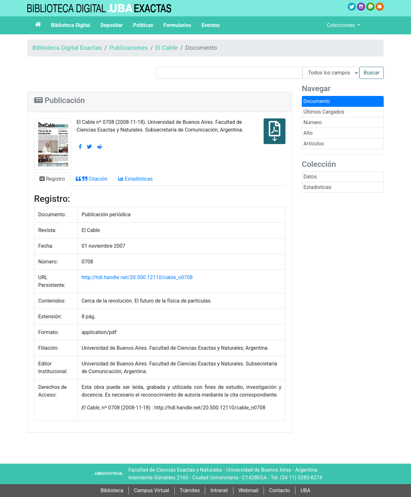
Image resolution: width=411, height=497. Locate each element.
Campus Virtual (151, 490)
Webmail (248, 490)
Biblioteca (112, 490)
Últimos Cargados (323, 112)
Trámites (190, 490)
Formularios (177, 25)
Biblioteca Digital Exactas (67, 47)
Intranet (219, 490)
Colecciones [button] (341, 25)
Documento (316, 101)
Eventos (211, 25)
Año (307, 133)
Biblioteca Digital (70, 25)
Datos (310, 177)
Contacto (279, 490)
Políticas (143, 25)
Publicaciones (128, 47)
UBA (305, 490)
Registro (52, 179)
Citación (91, 179)
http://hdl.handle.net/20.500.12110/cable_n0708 (137, 277)
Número (312, 122)
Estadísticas (317, 187)
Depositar (112, 25)
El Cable (166, 47)
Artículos (313, 144)
